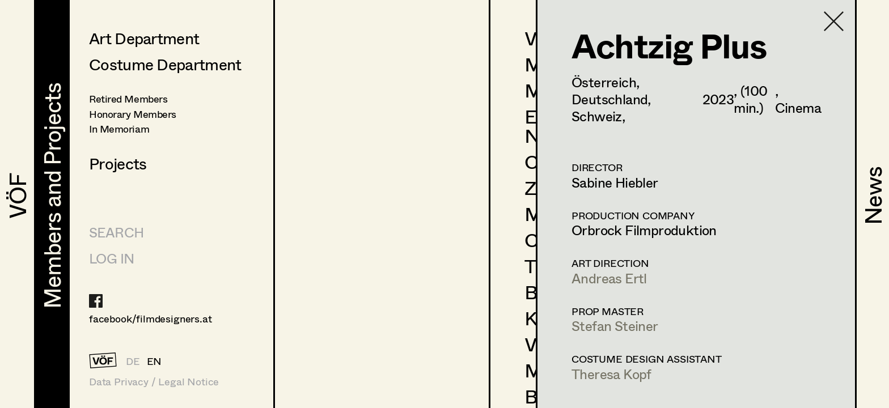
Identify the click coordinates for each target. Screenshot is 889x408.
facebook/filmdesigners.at (150, 318)
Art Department (144, 38)
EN (154, 361)
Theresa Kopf (611, 373)
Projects (117, 163)
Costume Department (165, 64)
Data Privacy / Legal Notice (154, 381)
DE (133, 361)
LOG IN (111, 258)
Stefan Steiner (615, 325)
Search (116, 232)
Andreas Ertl (609, 277)
